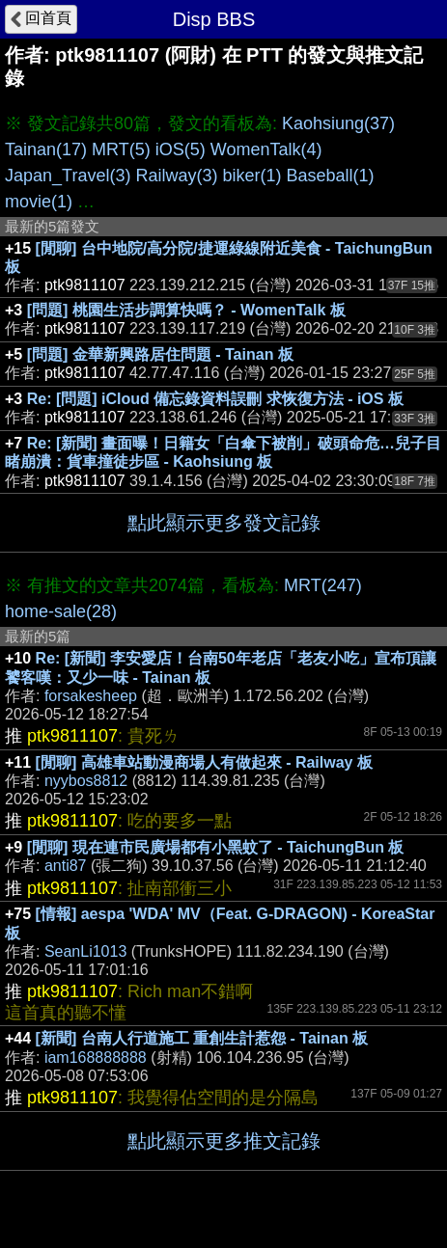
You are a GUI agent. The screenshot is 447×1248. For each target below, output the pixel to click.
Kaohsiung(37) (338, 123)
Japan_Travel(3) (67, 175)
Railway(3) (176, 175)
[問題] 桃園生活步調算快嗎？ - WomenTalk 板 (186, 310)
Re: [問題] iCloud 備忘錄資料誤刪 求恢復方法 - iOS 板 (215, 399)
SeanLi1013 (85, 951)
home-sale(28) (61, 611)
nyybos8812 (85, 781)
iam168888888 (95, 1057)
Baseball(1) (331, 175)
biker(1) (251, 175)
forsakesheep (90, 696)
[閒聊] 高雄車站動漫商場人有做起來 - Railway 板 (204, 762)
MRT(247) (323, 585)
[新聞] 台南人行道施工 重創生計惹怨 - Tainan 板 (202, 1038)
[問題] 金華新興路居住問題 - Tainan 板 (160, 354)
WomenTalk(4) (266, 149)
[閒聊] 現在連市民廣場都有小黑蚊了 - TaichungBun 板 (216, 847)
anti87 (65, 865)
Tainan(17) (46, 149)
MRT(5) (121, 149)
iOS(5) (180, 149)
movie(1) (38, 201)
